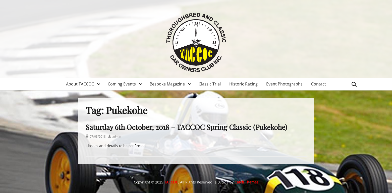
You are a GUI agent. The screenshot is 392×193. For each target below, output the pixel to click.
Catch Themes (246, 182)
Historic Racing (243, 84)
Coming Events (122, 84)
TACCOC (171, 182)
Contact (318, 84)
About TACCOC (80, 84)
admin (116, 136)
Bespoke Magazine (167, 84)
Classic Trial (210, 84)
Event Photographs (284, 84)
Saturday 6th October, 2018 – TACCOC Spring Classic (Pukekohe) (186, 127)
